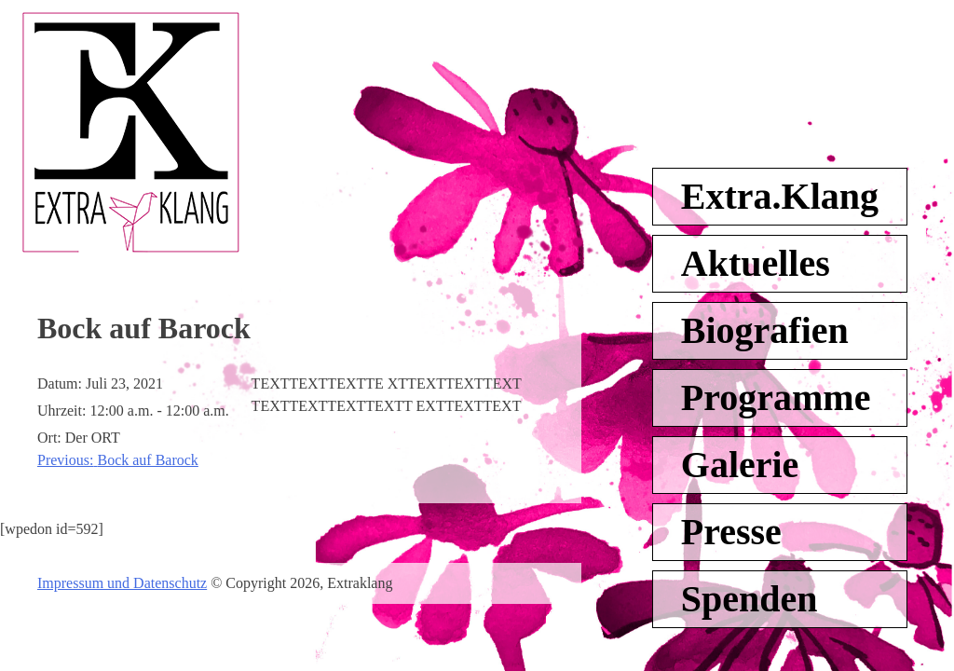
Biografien (765, 330)
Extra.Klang (780, 196)
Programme (776, 397)
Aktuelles (755, 263)
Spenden (749, 599)
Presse (731, 532)
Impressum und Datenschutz (122, 583)
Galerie (740, 465)
